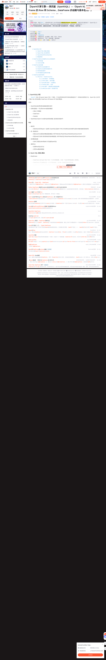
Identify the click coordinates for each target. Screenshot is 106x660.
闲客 (39, 33)
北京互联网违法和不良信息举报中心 (85, 272)
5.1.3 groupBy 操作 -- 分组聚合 (47, 82)
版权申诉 (79, 274)
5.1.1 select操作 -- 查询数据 (46, 78)
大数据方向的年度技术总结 (11, 88)
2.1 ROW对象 (39, 61)
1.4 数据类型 (39, 56)
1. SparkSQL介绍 (36, 49)
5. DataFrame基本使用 (38, 74)
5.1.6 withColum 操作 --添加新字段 (48, 88)
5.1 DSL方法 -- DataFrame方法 (44, 76)
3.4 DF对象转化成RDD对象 (43, 72)
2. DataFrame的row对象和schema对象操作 (43, 59)
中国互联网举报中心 (53, 274)
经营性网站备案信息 (73, 272)
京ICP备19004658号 (53, 272)
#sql (39, 17)
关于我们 (40, 270)
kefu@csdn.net (71, 270)
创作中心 (95, 1)
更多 (36, 1)
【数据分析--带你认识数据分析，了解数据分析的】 (14, 42)
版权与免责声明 (74, 274)
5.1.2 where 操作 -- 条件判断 (47, 80)
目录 (6, 106)
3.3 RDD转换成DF (41, 70)
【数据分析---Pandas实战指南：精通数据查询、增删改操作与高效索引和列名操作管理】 (17, 77)
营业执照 (89, 274)
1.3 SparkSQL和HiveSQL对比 (44, 55)
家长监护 (40, 274)
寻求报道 (55, 270)
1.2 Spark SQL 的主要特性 (43, 53)
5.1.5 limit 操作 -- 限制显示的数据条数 (49, 86)
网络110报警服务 (45, 274)
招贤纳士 (45, 270)
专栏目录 (98, 173)
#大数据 (43, 17)
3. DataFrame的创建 (37, 65)
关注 (38, 173)
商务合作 (50, 270)
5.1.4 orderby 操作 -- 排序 (46, 84)
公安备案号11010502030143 (42, 272)
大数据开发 (41, 35)
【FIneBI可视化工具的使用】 (14, 39)
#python (47, 17)
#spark (35, 17)
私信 (20, 18)
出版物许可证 (84, 274)
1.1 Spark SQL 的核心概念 (43, 51)
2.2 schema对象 (40, 62)
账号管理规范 (67, 274)
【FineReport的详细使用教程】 (14, 37)
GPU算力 (30, 1)
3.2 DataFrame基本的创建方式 (44, 68)
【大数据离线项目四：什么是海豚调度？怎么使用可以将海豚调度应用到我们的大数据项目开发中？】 (15, 51)
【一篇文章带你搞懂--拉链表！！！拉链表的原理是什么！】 (14, 46)
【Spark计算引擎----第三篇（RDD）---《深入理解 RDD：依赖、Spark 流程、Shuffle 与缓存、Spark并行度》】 (17, 74)
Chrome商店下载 (61, 274)
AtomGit (22, 1)
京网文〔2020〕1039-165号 (63, 272)
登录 (75, 1)
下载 (14, 1)
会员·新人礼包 (83, 1)
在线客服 (79, 270)
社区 (17, 1)
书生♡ (42, 22)
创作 (102, 1)
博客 (10, 1)
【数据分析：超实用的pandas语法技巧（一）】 (14, 91)
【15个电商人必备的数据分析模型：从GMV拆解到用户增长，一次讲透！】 (15, 84)
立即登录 (64, 14)
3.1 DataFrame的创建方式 (43, 67)
